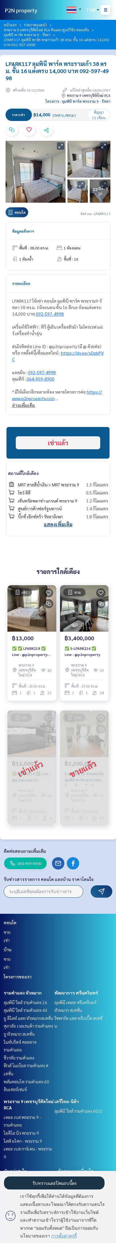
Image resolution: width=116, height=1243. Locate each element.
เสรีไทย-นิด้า (66, 1101)
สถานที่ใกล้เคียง (23, 473)
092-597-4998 (50, 314)
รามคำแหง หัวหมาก (23, 992)
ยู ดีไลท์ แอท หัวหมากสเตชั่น (28, 1018)
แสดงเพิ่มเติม (58, 524)
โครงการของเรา (18, 976)
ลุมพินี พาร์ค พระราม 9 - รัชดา (27, 34)
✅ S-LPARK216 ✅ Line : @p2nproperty (82, 651)
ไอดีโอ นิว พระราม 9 (21, 1133)
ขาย (7, 932)
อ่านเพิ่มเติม (23, 405)
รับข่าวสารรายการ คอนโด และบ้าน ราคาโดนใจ (49, 879)
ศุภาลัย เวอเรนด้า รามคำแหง (28, 1026)
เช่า (7, 940)
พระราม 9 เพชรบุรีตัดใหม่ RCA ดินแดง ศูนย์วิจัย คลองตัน (46, 29)
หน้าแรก (10, 24)
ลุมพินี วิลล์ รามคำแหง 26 (25, 1002)
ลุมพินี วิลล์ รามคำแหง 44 (25, 1010)
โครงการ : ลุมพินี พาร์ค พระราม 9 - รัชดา (77, 101)
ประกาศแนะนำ (35, 24)
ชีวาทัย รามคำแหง (19, 1057)
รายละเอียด (21, 283)
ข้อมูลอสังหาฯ (23, 231)
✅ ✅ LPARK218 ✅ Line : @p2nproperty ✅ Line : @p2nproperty (30, 652)
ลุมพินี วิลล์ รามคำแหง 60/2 (78, 1111)
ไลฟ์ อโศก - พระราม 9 (23, 1141)
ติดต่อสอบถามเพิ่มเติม (25, 851)
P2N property (21, 10)
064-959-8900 (40, 379)
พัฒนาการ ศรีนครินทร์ (76, 992)
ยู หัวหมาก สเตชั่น (19, 1034)
